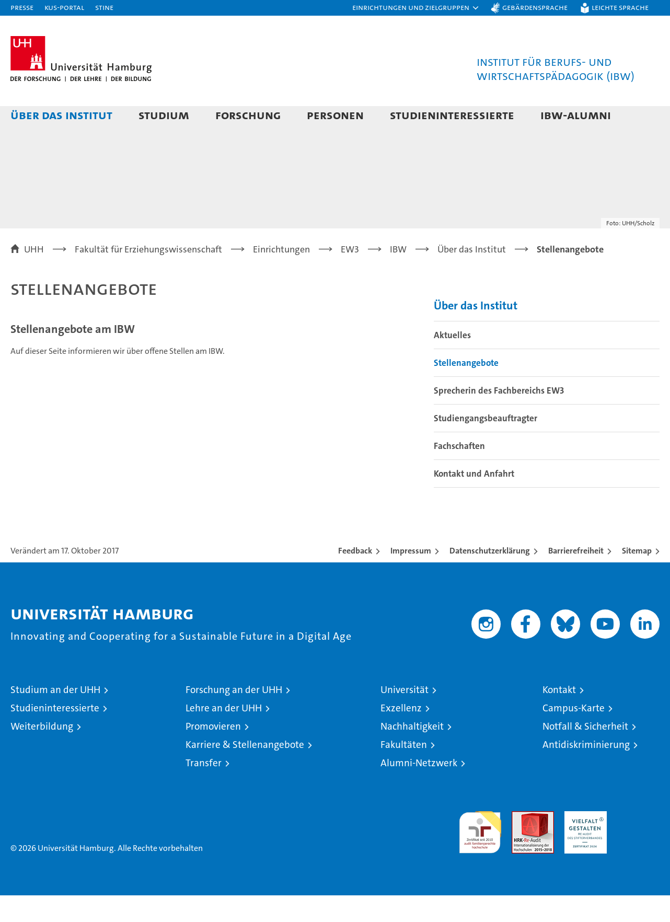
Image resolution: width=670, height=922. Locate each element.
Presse (21, 7)
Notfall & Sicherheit (585, 752)
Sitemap (637, 577)
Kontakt (559, 716)
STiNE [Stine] (104, 7)
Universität (404, 716)
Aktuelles (452, 361)
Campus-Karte (573, 734)
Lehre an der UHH (224, 734)
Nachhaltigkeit (412, 752)
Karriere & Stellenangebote (245, 771)
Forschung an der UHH (234, 716)
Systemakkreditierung (638, 843)
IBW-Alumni (575, 114)
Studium (163, 114)
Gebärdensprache (535, 7)
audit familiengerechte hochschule (480, 854)
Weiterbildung (41, 752)
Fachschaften (459, 472)
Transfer (204, 789)
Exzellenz (401, 734)
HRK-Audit (583, 843)
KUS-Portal (64, 7)
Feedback (355, 577)
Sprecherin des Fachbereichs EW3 (499, 417)
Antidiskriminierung (586, 771)
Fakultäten (403, 771)
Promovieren (213, 752)
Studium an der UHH (55, 716)
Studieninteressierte (452, 114)
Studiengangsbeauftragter (485, 445)
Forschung (248, 114)
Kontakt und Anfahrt (474, 500)
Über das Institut (61, 114)
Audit (522, 843)
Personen (335, 114)
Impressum (410, 577)
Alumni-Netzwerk (418, 789)
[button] (416, 8)
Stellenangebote (466, 389)
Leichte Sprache (620, 7)
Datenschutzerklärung (489, 577)
